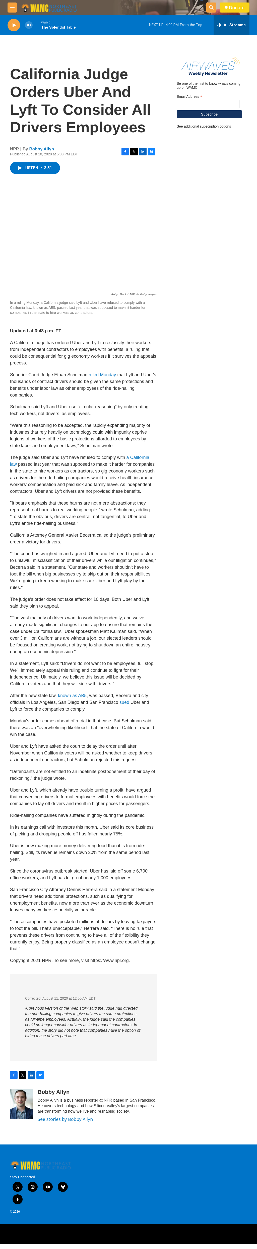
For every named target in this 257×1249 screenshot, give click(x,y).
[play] (14, 25)
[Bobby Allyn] (21, 1109)
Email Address (189, 126)
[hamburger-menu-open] (12, 8)
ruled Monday (102, 379)
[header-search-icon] (211, 8)
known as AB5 (72, 700)
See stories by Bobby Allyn (65, 1124)
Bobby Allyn (41, 154)
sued (124, 707)
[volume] (29, 25)
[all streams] (231, 25)
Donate (236, 7)
